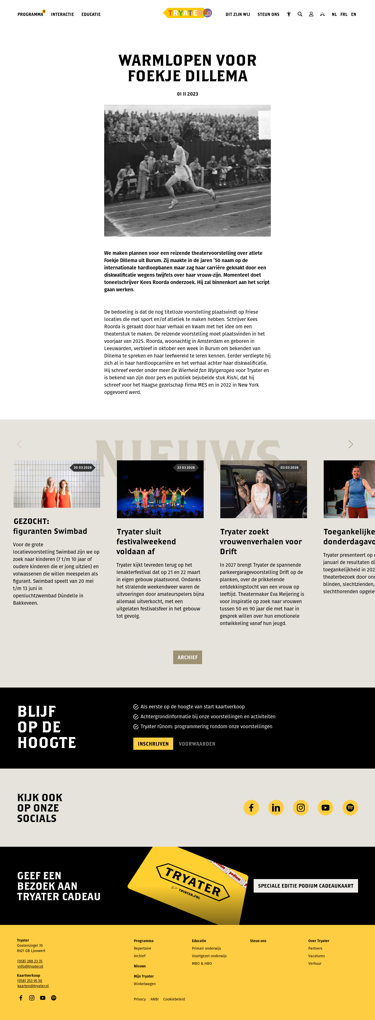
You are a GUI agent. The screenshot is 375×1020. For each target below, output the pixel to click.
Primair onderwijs (206, 948)
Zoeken (300, 14)
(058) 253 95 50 (29, 981)
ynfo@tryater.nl (30, 966)
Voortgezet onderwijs (209, 956)
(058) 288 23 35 (29, 961)
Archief (188, 657)
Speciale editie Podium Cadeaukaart (306, 886)
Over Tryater (318, 941)
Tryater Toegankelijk (288, 14)
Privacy (140, 999)
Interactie (62, 14)
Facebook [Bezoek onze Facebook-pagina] (251, 807)
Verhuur (314, 963)
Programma (30, 14)
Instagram (32, 998)
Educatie (91, 14)
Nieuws (140, 966)
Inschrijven (153, 744)
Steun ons (268, 14)
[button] (19, 442)
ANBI (155, 999)
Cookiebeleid (174, 999)
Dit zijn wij (238, 14)
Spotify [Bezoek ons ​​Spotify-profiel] (350, 807)
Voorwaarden (197, 744)
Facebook (21, 998)
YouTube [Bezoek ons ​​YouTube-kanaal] (325, 807)
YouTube (43, 998)
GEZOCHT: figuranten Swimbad (50, 525)
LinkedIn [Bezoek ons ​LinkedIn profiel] (276, 807)
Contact (322, 14)
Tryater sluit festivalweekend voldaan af (146, 541)
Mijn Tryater (311, 14)
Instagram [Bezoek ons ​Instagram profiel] (301, 807)
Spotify (54, 998)
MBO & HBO (202, 963)
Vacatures (316, 956)
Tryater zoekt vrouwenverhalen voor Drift (261, 541)
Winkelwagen (145, 984)
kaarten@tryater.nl (33, 986)
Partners (315, 948)
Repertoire (142, 948)
